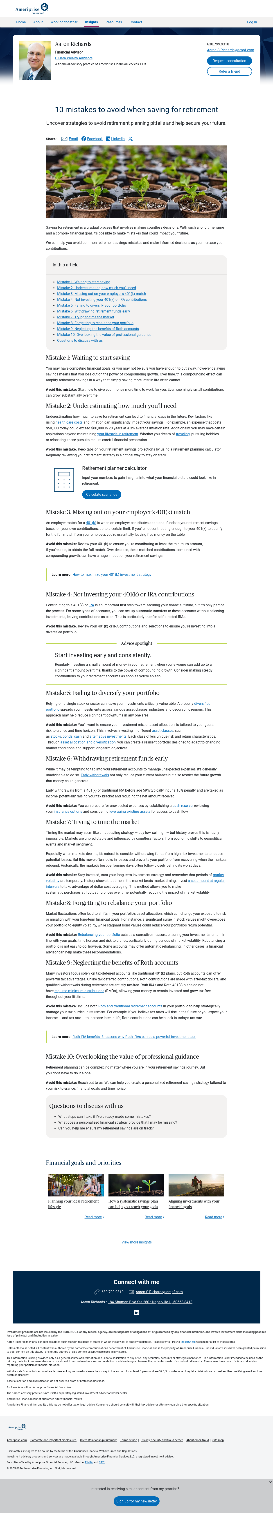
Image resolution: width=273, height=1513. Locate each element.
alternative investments (108, 736)
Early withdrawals (95, 775)
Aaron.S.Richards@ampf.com (230, 50)
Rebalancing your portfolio (99, 935)
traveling (183, 434)
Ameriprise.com (17, 1440)
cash (78, 736)
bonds (67, 736)
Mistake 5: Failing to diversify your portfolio (91, 305)
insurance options (68, 811)
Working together (63, 22)
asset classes (162, 730)
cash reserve (182, 805)
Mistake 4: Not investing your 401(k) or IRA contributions (102, 299)
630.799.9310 (218, 44)
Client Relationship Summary (98, 1440)
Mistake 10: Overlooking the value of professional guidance (104, 335)
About (38, 22)
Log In (252, 22)
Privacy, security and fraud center (162, 1440)
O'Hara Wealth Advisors (74, 58)
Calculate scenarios (101, 494)
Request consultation (229, 61)
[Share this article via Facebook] (92, 138)
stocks (56, 736)
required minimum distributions (79, 991)
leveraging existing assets (129, 811)
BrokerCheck (188, 1341)
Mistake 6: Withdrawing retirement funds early (93, 311)
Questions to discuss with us (80, 340)
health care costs (69, 422)
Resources (114, 22)
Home (21, 22)
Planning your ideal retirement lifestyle (73, 1204)
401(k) (91, 523)
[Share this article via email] (69, 139)
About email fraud (197, 1440)
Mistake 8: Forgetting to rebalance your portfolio (95, 323)
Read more (93, 1217)
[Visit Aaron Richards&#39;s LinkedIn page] (136, 1312)
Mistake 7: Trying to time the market (85, 317)
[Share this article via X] (130, 138)
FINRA (89, 1462)
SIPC (102, 1462)
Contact (136, 22)
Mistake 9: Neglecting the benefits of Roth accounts (98, 329)
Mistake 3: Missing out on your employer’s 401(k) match (101, 294)
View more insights (137, 1242)
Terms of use (128, 1440)
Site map (218, 1440)
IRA (91, 605)
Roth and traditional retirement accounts (130, 1006)
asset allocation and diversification (88, 742)
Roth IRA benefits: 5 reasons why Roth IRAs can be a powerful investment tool (134, 1037)
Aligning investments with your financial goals (194, 1204)
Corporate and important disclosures (53, 1440)
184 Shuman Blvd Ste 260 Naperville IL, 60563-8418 (150, 1302)
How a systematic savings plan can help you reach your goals (133, 1204)
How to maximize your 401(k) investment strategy (111, 574)
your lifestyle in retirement (117, 434)
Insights (91, 22)
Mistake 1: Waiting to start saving (83, 282)
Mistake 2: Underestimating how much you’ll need (96, 288)
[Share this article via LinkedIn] (115, 138)
